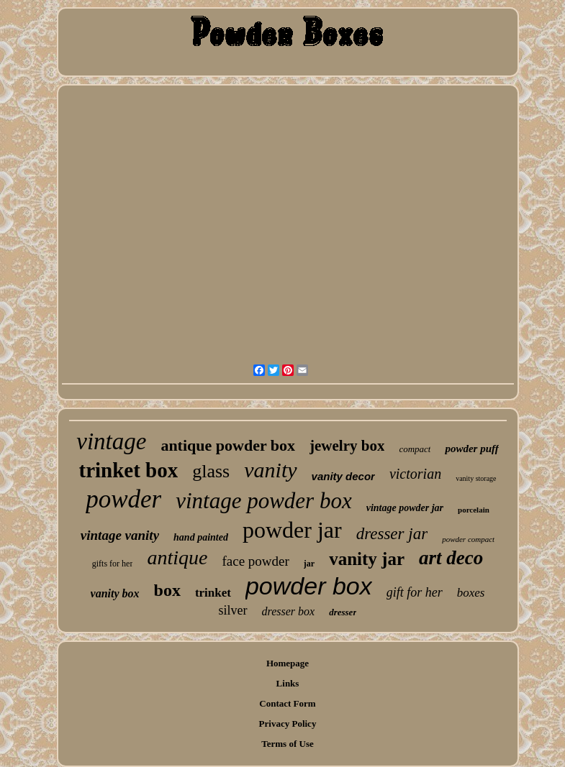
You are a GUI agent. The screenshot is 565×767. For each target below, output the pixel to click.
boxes (471, 593)
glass (211, 471)
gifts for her (112, 564)
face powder (255, 561)
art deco (451, 558)
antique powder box (228, 445)
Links (287, 683)
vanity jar (366, 559)
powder (123, 499)
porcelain (473, 509)
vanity (270, 470)
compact (414, 449)
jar (309, 564)
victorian (415, 474)
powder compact (468, 539)
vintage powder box (264, 500)
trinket (213, 593)
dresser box (288, 611)
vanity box (115, 593)
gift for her (415, 592)
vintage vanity (120, 535)
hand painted (200, 537)
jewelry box (346, 445)
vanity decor (343, 476)
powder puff (471, 448)
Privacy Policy (288, 723)
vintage (111, 441)
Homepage (287, 663)
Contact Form (287, 703)
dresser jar (392, 534)
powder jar (292, 530)
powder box (308, 586)
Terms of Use (287, 743)
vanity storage (476, 478)
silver (233, 610)
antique (177, 557)
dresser (342, 612)
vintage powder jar (404, 507)
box (167, 590)
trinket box (128, 470)
